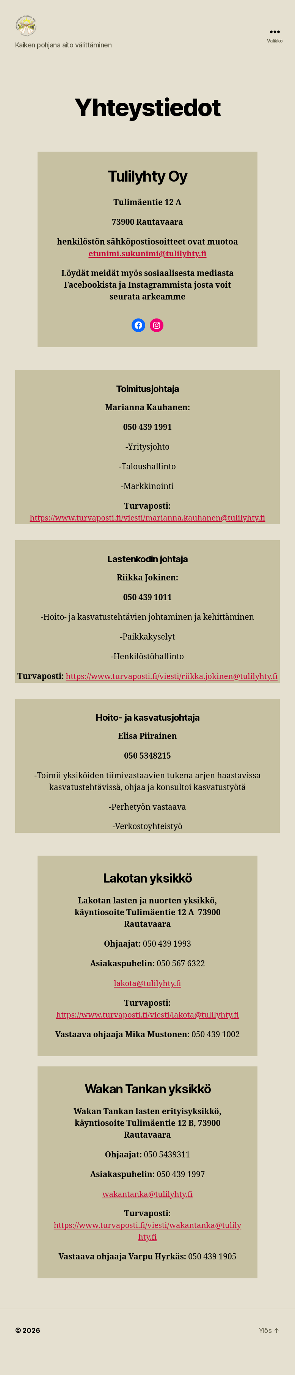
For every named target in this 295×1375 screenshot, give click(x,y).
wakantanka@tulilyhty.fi (147, 1217)
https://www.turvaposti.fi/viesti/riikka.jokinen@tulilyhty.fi (147, 700)
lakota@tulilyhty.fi (147, 1007)
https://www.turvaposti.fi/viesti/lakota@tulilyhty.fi (147, 1038)
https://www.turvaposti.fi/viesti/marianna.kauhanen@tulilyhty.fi (147, 529)
